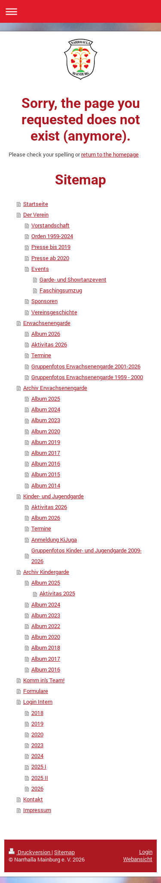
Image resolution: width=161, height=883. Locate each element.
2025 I (38, 766)
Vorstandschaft (50, 225)
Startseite (35, 203)
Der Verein (36, 214)
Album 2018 (45, 647)
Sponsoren (44, 300)
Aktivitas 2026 (49, 344)
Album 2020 (45, 431)
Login (145, 851)
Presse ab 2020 (50, 257)
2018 (37, 712)
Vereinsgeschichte (54, 312)
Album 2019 (45, 441)
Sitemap (64, 852)
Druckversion (30, 852)
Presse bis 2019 (50, 246)
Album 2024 (45, 409)
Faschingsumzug (60, 290)
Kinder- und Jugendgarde (53, 496)
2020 (37, 734)
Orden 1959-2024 (52, 236)
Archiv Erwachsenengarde (55, 387)
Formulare (35, 690)
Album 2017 (45, 452)
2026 (37, 788)
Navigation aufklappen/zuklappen (80, 11)
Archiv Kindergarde (46, 571)
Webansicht (137, 858)
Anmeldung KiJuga (54, 539)
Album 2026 (45, 333)
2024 (37, 755)
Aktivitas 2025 (57, 593)
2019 (37, 723)
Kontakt (33, 799)
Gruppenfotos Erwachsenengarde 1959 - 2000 (87, 377)
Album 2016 (45, 463)
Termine (41, 355)
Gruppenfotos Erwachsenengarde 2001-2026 (85, 366)
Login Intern (37, 701)
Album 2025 (45, 398)
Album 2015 (45, 474)
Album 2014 (45, 485)
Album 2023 (45, 420)
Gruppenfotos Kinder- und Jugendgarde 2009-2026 (86, 555)
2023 (37, 745)
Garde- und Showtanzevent (72, 279)
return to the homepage (110, 154)
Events (40, 268)
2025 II (39, 777)
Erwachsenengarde (46, 322)
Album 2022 (45, 625)
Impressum (37, 809)
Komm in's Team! (43, 680)
